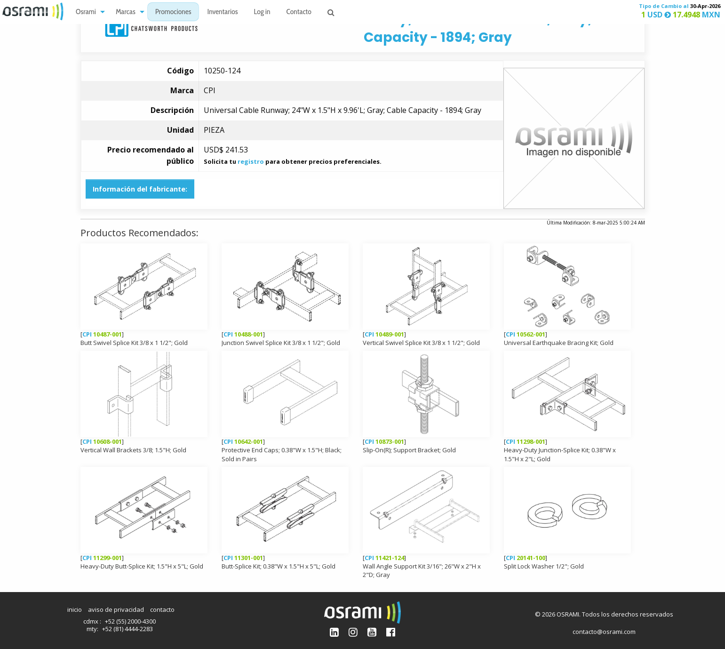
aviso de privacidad (116, 609)
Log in (262, 12)
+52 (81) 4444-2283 (127, 629)
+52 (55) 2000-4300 (130, 621)
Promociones (173, 12)
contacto (162, 609)
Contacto (299, 12)
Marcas (125, 12)
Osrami (86, 12)
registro (251, 161)
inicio (74, 609)
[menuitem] (88, 11)
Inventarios (222, 12)
